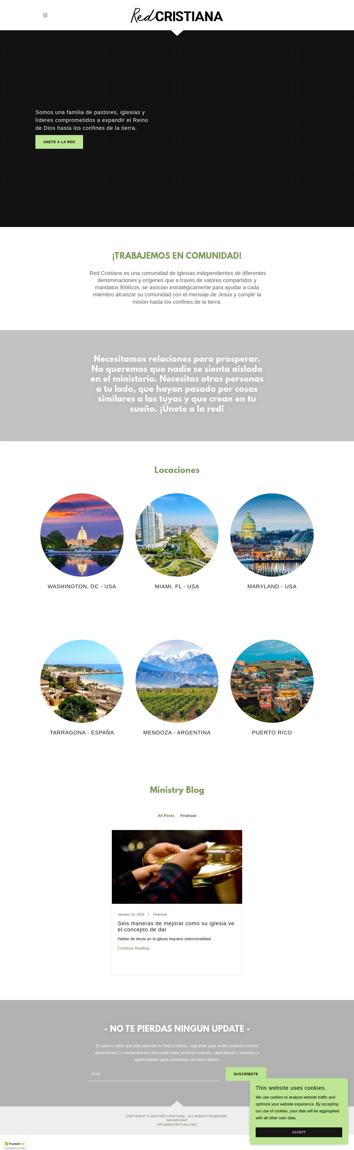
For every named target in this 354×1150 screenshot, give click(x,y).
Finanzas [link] (188, 816)
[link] (177, 15)
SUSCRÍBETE (246, 1074)
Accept (299, 1132)
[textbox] (154, 1074)
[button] (45, 15)
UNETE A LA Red (59, 142)
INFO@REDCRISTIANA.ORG (177, 1124)
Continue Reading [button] (133, 948)
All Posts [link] (166, 816)
